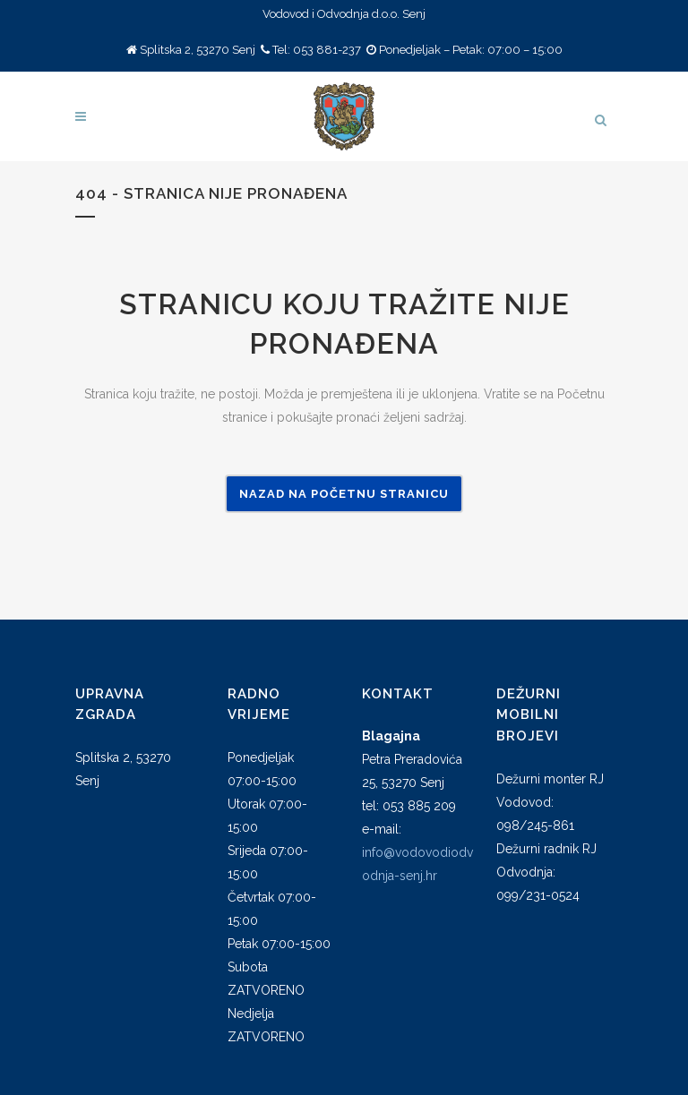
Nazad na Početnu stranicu (344, 493)
